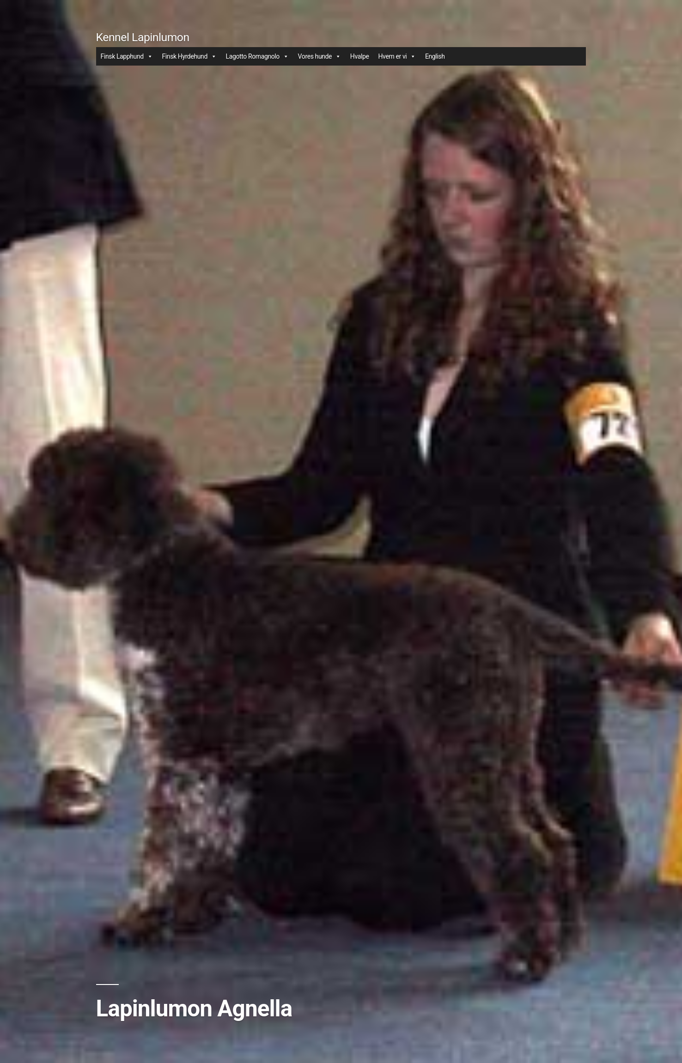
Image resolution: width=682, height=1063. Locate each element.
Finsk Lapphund (127, 56)
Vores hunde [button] (319, 56)
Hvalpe (359, 56)
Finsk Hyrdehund (189, 56)
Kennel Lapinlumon (142, 37)
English (435, 56)
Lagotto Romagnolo (257, 56)
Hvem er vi (396, 56)
